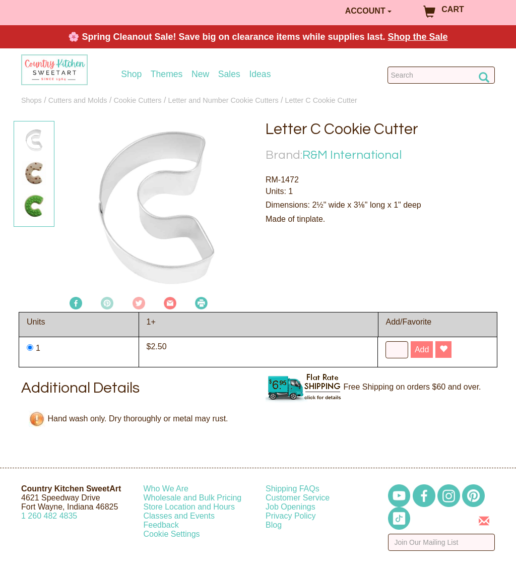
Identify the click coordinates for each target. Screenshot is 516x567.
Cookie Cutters (137, 100)
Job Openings (290, 506)
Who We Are (166, 488)
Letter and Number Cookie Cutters (223, 100)
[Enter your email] (441, 542)
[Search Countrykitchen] (441, 75)
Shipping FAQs (292, 488)
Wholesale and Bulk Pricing (193, 497)
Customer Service (298, 497)
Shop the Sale (418, 37)
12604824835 (49, 516)
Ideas (260, 74)
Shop (131, 74)
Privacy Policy (291, 516)
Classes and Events (179, 516)
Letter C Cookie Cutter (321, 100)
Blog (274, 525)
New (200, 74)
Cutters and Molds (77, 100)
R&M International (352, 155)
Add (422, 349)
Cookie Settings (172, 534)
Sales (229, 74)
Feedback (161, 525)
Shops (31, 100)
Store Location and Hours (189, 506)
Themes (167, 74)
